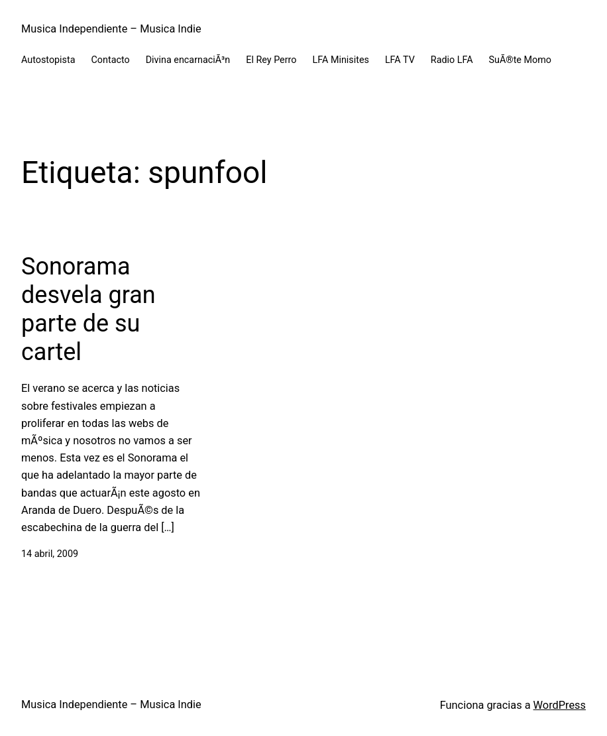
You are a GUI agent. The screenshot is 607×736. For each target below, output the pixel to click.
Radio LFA (452, 60)
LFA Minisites (341, 60)
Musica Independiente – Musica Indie (111, 29)
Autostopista (48, 60)
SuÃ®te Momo (520, 60)
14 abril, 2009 (49, 554)
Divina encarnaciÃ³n (188, 60)
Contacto (110, 60)
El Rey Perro (271, 60)
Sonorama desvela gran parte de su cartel (88, 310)
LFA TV (400, 60)
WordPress (559, 705)
